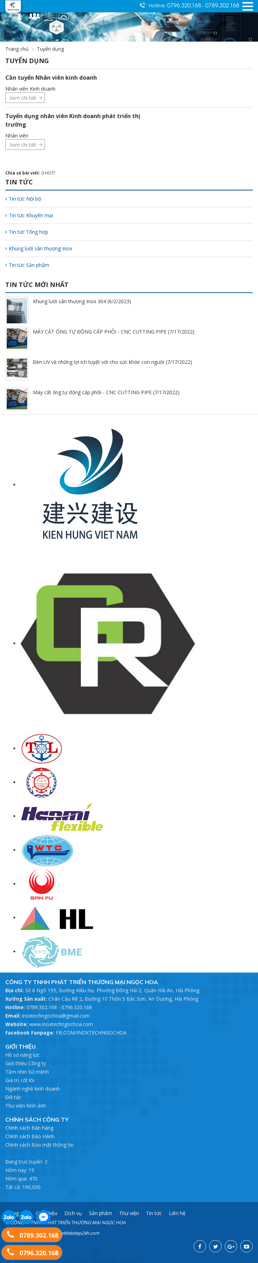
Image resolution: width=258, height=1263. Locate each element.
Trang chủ (17, 48)
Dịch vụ (73, 1213)
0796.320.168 (185, 5)
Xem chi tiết (23, 97)
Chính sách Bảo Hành (29, 1136)
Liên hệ (177, 1213)
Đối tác (13, 1097)
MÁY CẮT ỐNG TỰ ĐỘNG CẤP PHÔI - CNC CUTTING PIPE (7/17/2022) (113, 331)
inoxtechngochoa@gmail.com (56, 1015)
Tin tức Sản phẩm (27, 265)
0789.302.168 (222, 5)
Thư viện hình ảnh (25, 1105)
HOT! (50, 173)
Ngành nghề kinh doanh (32, 1088)
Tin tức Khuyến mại (29, 215)
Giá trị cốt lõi (19, 1080)
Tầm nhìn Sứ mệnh (27, 1071)
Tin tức (154, 1213)
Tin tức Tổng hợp (26, 231)
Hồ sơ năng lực (22, 1054)
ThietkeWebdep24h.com (73, 1233)
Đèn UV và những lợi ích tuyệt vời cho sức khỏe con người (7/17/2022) (112, 362)
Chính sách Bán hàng (29, 1127)
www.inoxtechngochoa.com (61, 1024)
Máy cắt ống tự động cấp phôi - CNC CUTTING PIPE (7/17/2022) (106, 392)
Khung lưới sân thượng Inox (38, 248)
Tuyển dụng (50, 48)
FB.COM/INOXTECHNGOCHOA (91, 1032)
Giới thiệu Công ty (25, 1063)
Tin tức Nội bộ (23, 198)
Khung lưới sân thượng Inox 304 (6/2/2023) (82, 301)
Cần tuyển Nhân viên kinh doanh (51, 77)
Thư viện (129, 1213)
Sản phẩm (100, 1213)
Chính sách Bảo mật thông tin (39, 1144)
